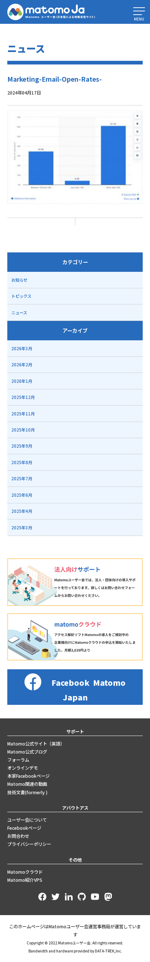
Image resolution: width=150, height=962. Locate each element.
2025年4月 (21, 511)
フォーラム (18, 759)
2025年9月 (21, 446)
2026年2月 (21, 364)
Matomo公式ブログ (27, 751)
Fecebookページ (24, 828)
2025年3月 (21, 527)
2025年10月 (23, 430)
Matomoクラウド (25, 872)
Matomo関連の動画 (27, 784)
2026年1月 (21, 381)
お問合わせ (18, 836)
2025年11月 (23, 414)
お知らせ (19, 280)
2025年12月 (23, 397)
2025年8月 (21, 462)
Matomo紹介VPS (24, 880)
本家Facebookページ (28, 776)
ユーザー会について (27, 820)
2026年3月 (21, 348)
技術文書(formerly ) (27, 792)
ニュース (19, 312)
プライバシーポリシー (29, 844)
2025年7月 (21, 478)
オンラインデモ (22, 768)
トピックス (21, 296)
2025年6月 (21, 495)
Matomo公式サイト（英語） (36, 743)
